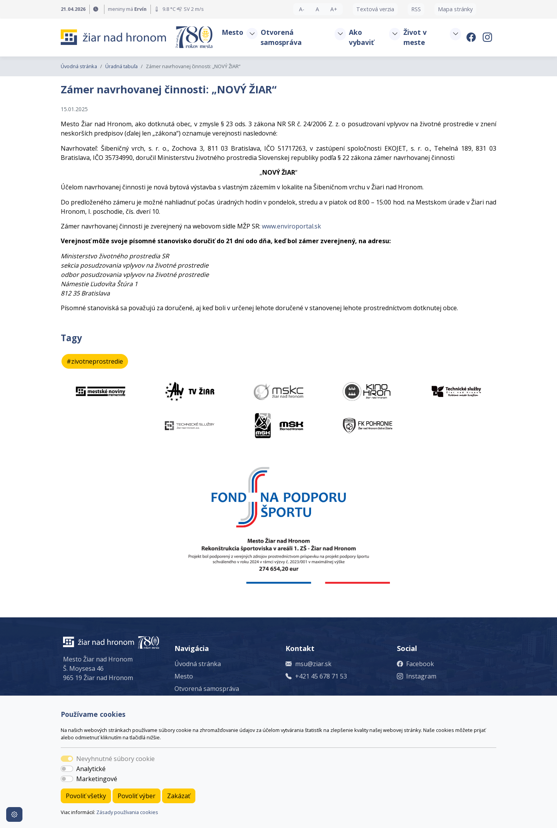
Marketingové (96, 779)
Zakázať (178, 796)
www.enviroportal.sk (291, 226)
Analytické (91, 768)
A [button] (317, 9)
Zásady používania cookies (127, 812)
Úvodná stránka (79, 66)
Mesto (183, 676)
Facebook (420, 664)
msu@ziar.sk (313, 664)
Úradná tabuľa (121, 66)
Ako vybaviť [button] (361, 37)
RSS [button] (416, 9)
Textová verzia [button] (375, 9)
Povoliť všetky (86, 796)
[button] (251, 34)
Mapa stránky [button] (455, 9)
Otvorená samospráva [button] (281, 37)
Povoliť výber (136, 796)
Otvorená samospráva (206, 688)
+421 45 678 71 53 (321, 676)
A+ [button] (333, 9)
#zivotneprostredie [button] (95, 361)
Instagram (421, 676)
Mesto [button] (232, 32)
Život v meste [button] (415, 37)
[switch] (67, 769)
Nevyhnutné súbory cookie (115, 758)
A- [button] (301, 9)
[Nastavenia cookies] (14, 814)
